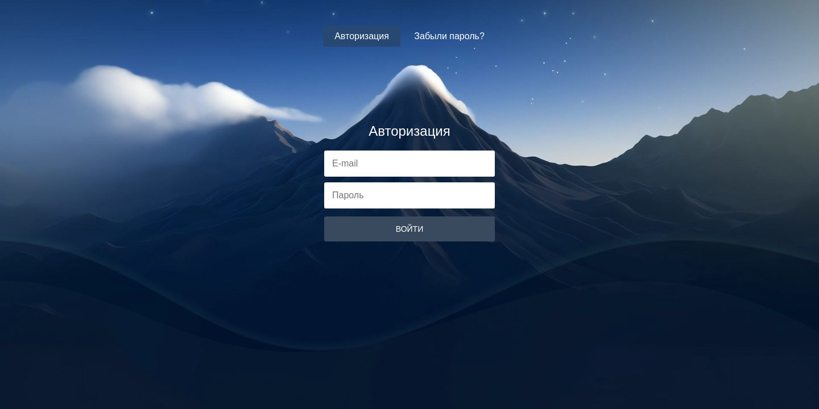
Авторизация (361, 36)
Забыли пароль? (449, 36)
